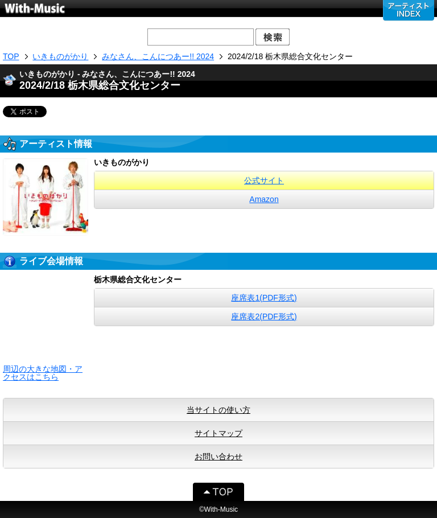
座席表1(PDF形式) (263, 297)
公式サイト (264, 180)
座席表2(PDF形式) (263, 316)
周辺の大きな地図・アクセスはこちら (43, 372)
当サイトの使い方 (218, 409)
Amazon (263, 199)
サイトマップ (218, 433)
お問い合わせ (218, 456)
